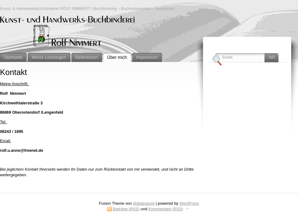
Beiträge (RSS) (126, 209)
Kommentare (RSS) (165, 209)
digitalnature (144, 203)
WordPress (189, 203)
